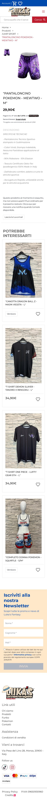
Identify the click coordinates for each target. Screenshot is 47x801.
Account (6, 3)
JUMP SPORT (9, 34)
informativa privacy (23, 655)
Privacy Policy (10, 791)
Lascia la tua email (14, 217)
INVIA (23, 666)
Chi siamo (7, 710)
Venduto (11, 314)
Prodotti (6, 30)
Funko (5, 717)
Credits (10, 795)
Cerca (38, 19)
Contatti (6, 724)
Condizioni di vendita (14, 737)
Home (5, 27)
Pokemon (7, 721)
